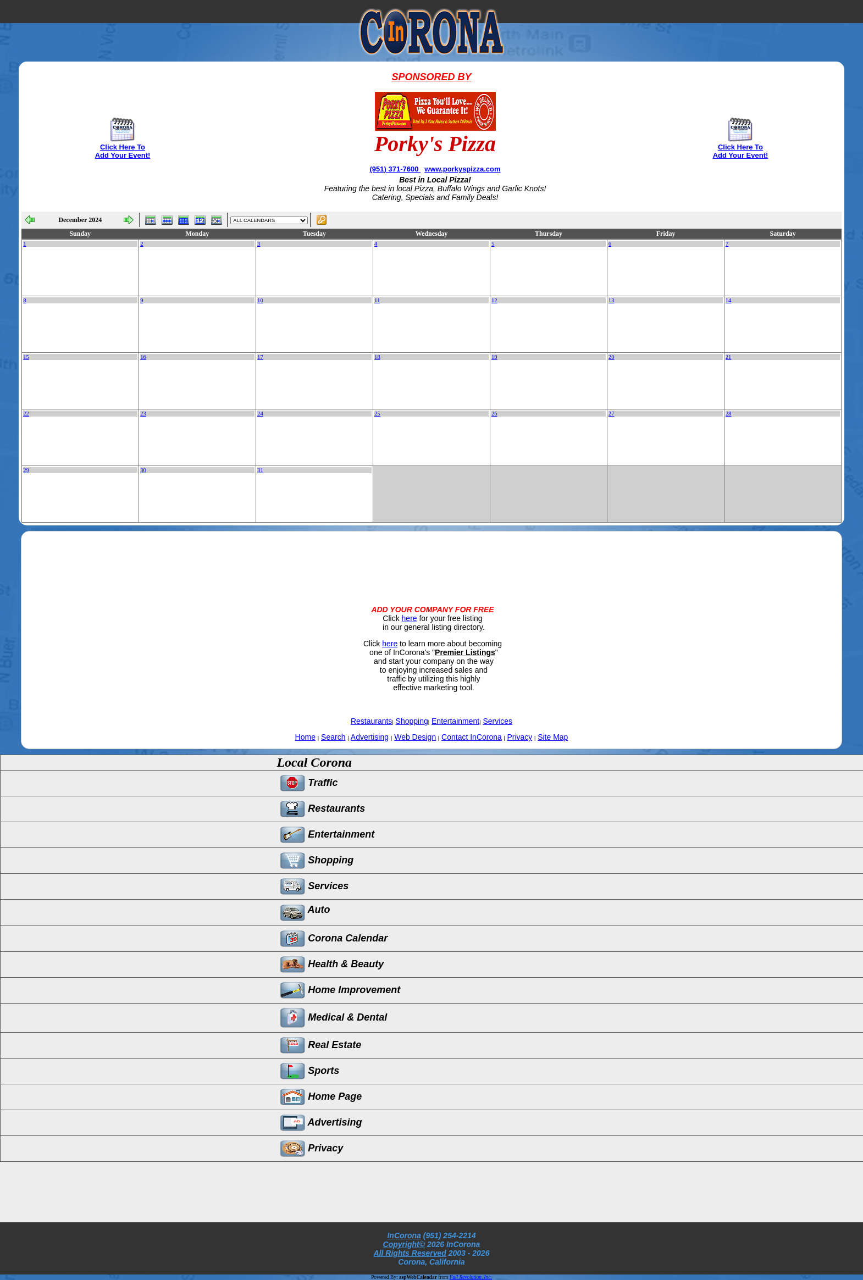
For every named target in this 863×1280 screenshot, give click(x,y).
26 (494, 414)
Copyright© (404, 1244)
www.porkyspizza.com (462, 169)
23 (143, 414)
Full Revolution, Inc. (471, 1277)
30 (143, 470)
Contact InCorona (471, 737)
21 (729, 357)
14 (729, 300)
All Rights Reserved (410, 1253)
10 (260, 300)
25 (377, 414)
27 (611, 414)
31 (260, 470)
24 (260, 414)
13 (611, 300)
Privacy (519, 737)
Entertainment (455, 721)
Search (333, 737)
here (409, 618)
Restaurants (371, 721)
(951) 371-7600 (395, 169)
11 (377, 300)
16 (143, 357)
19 (494, 357)
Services (497, 721)
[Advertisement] (431, 559)
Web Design (415, 737)
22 (26, 414)
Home (305, 737)
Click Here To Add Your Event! (123, 151)
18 (377, 357)
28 (729, 414)
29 (26, 470)
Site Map (553, 737)
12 (494, 300)
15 (26, 357)
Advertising (370, 737)
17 (260, 357)
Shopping (412, 721)
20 (611, 357)
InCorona (404, 1235)
